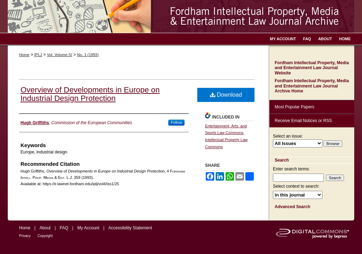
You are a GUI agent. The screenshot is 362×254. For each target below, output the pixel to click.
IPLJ (38, 55)
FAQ (64, 227)
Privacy (25, 236)
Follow (176, 122)
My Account (88, 227)
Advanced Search (292, 206)
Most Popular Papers (294, 106)
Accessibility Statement (130, 227)
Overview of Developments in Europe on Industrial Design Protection (90, 94)
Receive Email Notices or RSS (303, 120)
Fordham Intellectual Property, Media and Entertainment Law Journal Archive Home (312, 85)
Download (226, 95)
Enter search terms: (291, 169)
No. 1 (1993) (88, 55)
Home (24, 55)
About (45, 227)
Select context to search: (296, 186)
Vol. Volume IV (59, 55)
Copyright (45, 236)
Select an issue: (288, 136)
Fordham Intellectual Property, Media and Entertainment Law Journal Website (312, 67)
